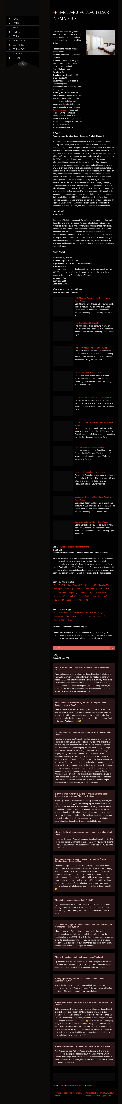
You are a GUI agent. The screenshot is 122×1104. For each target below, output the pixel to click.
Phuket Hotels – (73, 1085)
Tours (16, 36)
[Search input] (82, 648)
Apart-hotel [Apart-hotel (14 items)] (61, 613)
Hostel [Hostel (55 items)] (77, 616)
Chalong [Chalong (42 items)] (90, 585)
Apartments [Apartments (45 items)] (77, 613)
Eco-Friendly (19, 45)
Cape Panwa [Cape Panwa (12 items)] (75, 585)
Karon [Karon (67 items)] (58, 589)
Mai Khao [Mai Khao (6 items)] (83, 592)
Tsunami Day (19, 49)
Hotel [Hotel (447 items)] (90, 616)
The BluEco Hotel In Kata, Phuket (88, 373)
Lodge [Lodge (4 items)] (101, 616)
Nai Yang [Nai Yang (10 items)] (59, 596)
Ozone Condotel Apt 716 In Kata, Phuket (91, 522)
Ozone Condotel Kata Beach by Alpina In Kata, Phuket (94, 423)
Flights (16, 32)
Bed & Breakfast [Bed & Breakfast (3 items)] (94, 613)
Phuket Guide (19, 40)
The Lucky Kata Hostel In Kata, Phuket (91, 348)
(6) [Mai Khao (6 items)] (91, 592)
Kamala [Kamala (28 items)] (104, 585)
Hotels (16, 23)
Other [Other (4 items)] (71, 620)
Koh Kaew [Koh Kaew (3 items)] (90, 589)
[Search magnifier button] (112, 648)
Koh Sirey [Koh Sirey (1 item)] (106, 589)
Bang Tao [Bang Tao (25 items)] (59, 585)
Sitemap (16, 58)
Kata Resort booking (61, 110)
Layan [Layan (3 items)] (73, 592)
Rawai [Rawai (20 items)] (56, 600)
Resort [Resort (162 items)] (59, 620)
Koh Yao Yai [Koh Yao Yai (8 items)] (60, 592)
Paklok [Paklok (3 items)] (72, 596)
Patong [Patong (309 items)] (84, 596)
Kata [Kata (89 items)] (69, 589)
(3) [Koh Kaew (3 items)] (97, 589)
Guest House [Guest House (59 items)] (61, 616)
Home (15, 19)
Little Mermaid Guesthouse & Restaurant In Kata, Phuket (92, 299)
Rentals (17, 27)
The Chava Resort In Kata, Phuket (89, 323)
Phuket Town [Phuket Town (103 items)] (99, 596)
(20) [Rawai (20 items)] (62, 600)
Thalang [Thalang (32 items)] (83, 600)
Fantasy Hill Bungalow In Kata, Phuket (90, 472)
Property (17, 53)
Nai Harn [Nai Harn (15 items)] (100, 592)
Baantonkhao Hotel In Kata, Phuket (89, 447)
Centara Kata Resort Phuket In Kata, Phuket (93, 398)
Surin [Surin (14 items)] (71, 600)
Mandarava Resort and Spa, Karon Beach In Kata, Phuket (93, 498)
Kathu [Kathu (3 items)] (79, 589)
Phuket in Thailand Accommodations (74, 547)
